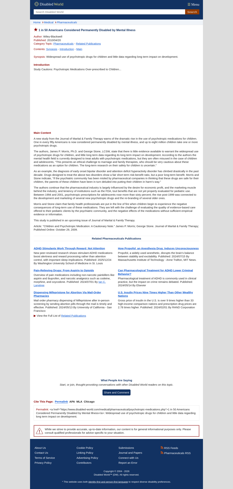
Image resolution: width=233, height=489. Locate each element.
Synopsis (51, 49)
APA (72, 401)
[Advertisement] (116, 101)
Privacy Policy (43, 462)
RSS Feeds (169, 448)
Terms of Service (45, 457)
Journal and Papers (130, 452)
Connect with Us (128, 457)
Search (192, 11)
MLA (79, 401)
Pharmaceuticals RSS (176, 453)
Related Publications (88, 43)
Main (79, 49)
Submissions (126, 447)
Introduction (67, 49)
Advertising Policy (87, 457)
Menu (193, 4)
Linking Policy (85, 452)
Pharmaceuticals (63, 43)
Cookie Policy (85, 447)
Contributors (84, 462)
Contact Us (41, 452)
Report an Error (128, 462)
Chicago (89, 401)
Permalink (61, 401)
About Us (40, 447)
